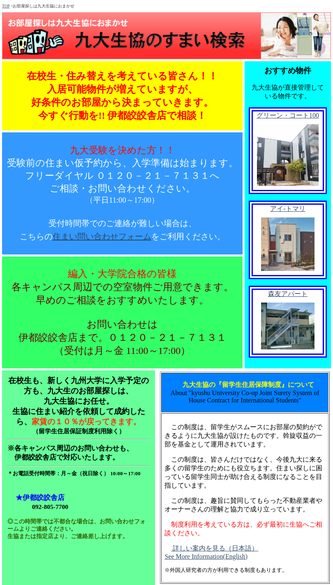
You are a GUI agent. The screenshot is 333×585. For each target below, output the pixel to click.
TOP (5, 6)
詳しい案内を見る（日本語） (214, 548)
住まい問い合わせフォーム (102, 236)
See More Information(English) (205, 556)
